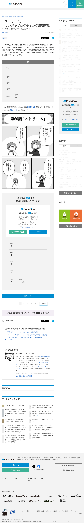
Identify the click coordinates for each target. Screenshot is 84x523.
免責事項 (48, 511)
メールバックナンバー (28, 227)
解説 (16, 95)
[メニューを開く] (4, 4)
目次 (39, 62)
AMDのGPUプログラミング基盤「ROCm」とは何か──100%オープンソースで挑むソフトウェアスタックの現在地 (70, 161)
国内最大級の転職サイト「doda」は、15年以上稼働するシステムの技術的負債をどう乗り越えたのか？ (72, 35)
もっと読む (8, 340)
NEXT (44, 304)
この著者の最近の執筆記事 (24, 376)
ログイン (37, 232)
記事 (64, 146)
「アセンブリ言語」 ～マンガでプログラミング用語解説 (24, 338)
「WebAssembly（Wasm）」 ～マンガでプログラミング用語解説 (26, 335)
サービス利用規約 (63, 511)
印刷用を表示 (7, 320)
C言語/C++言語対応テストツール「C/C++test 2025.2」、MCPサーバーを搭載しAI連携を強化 (42, 428)
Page (8, 77)
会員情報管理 (40, 511)
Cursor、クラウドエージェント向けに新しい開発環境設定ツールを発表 (42, 413)
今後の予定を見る (70, 226)
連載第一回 (31, 107)
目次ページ (14, 110)
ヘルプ (23, 511)
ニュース (76, 146)
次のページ (27, 296)
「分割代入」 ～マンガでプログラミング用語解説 (22, 332)
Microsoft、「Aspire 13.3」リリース (71, 77)
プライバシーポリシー (76, 511)
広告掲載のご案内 (68, 470)
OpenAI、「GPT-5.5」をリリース (15, 405)
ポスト (44, 38)
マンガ (4, 38)
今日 (64, 25)
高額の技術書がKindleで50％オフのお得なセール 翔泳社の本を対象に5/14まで (42, 436)
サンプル (18, 97)
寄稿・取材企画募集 (68, 465)
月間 (76, 25)
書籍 (41, 478)
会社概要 (54, 511)
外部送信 (79, 513)
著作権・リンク (31, 511)
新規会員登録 (17, 232)
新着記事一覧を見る (70, 193)
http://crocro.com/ (44, 356)
